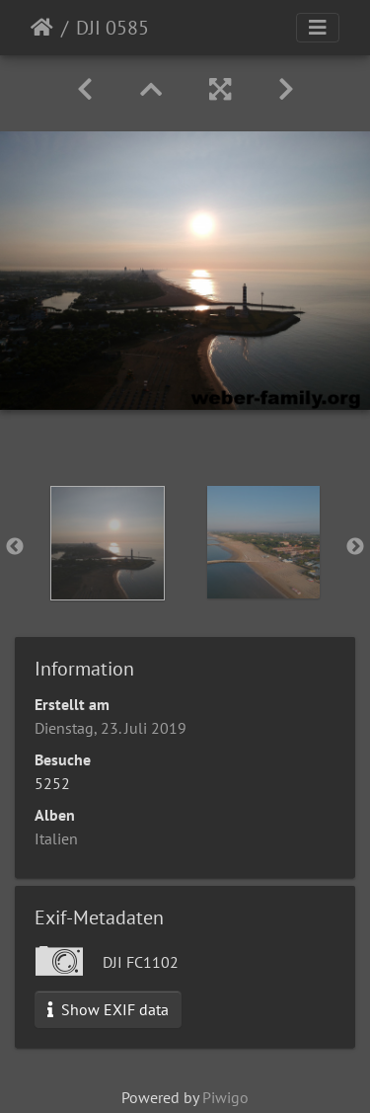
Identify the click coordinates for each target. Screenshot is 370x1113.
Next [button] (355, 547)
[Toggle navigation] (317, 27)
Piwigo (225, 1097)
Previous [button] (15, 547)
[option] (107, 543)
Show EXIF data (108, 1009)
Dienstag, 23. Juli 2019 (110, 728)
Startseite (42, 27)
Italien (56, 838)
